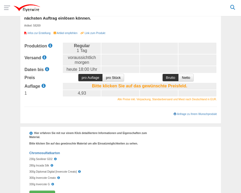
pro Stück (113, 77)
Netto (186, 77)
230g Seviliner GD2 (43, 159)
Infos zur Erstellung (37, 33)
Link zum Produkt (93, 33)
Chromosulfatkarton (44, 153)
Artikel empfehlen (65, 33)
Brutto (170, 77)
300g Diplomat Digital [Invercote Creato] (55, 171)
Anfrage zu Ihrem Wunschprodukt (195, 114)
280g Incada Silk (41, 165)
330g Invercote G (41, 184)
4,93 (82, 93)
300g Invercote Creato (44, 177)
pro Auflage (90, 77)
